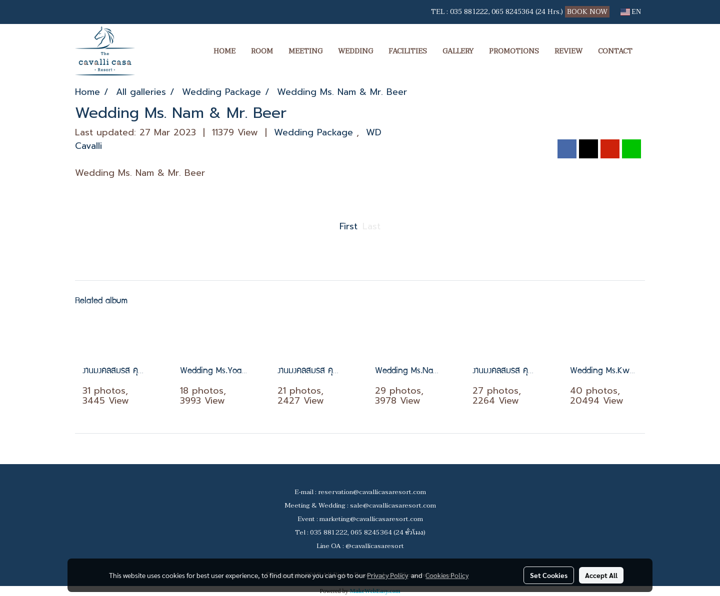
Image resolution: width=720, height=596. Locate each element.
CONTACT (615, 51)
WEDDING (355, 51)
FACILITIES (407, 51)
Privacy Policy (387, 575)
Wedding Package (315, 132)
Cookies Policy (447, 575)
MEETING (305, 51)
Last (371, 226)
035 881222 (469, 11)
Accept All (601, 575)
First (349, 226)
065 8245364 (513, 11)
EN (630, 11)
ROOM (262, 51)
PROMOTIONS (514, 51)
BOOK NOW (588, 11)
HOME (225, 51)
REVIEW (568, 51)
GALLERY (458, 51)
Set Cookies (549, 575)
